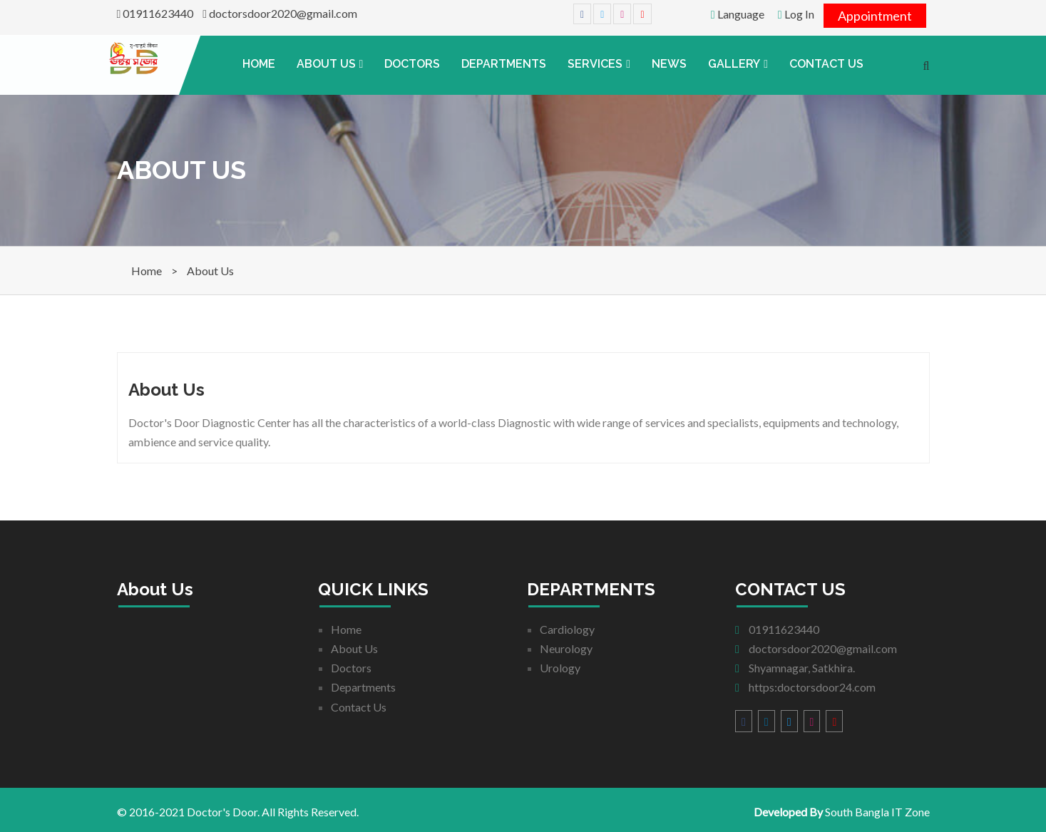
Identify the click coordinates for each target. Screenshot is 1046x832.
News (669, 64)
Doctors (412, 64)
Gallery (734, 64)
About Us (326, 64)
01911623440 (155, 13)
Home (258, 64)
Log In (796, 14)
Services (595, 64)
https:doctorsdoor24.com (805, 687)
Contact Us (826, 64)
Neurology (566, 648)
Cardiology (567, 629)
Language (737, 14)
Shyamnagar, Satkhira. (795, 667)
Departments (503, 64)
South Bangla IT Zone (877, 811)
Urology (560, 667)
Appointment (875, 16)
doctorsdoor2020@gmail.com (279, 13)
